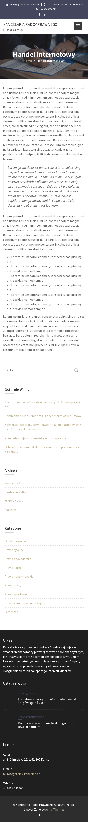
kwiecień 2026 (14, 483)
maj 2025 (11, 510)
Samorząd (11, 612)
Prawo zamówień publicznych (25, 603)
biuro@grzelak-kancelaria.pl (22, 774)
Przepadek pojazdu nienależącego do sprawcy (35, 438)
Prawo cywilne (14, 550)
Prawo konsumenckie (19, 576)
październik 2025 (16, 492)
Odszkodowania (15, 541)
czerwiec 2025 (14, 501)
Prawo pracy (13, 585)
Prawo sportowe (16, 594)
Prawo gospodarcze (18, 559)
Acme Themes (54, 809)
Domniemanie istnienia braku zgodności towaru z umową (43, 416)
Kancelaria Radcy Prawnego (30, 24)
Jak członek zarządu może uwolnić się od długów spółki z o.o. (47, 701)
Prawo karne (13, 568)
